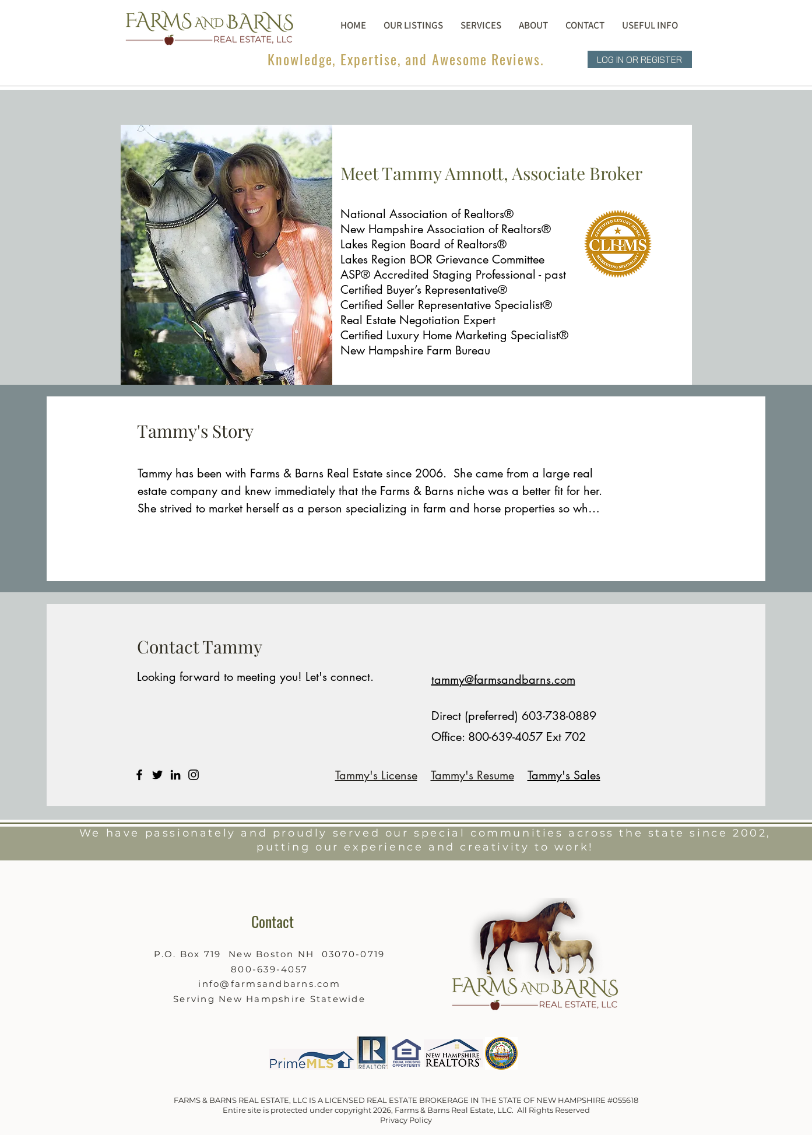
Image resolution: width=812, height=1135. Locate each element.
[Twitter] (157, 775)
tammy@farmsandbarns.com (503, 679)
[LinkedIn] (175, 775)
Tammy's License (376, 775)
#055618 (622, 1100)
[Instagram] (194, 775)
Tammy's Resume (472, 775)
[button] (533, 25)
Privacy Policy (406, 1120)
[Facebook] (139, 775)
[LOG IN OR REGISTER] (640, 59)
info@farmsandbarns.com (269, 983)
